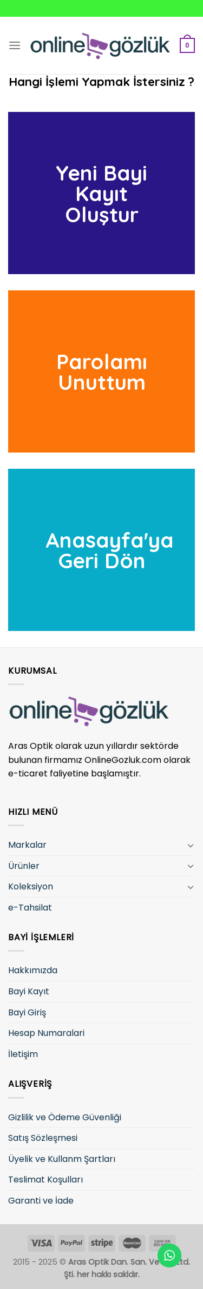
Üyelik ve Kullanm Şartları (61, 1159)
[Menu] (14, 45)
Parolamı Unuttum (101, 372)
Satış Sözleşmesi (42, 1138)
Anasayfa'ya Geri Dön (109, 550)
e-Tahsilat (30, 907)
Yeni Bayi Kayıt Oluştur (101, 193)
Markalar (27, 845)
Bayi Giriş (27, 1012)
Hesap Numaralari (46, 1033)
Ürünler (24, 866)
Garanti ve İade (41, 1200)
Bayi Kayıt (28, 991)
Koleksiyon (30, 886)
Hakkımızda (32, 970)
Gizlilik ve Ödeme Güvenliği (64, 1117)
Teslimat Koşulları (45, 1179)
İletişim (23, 1054)
